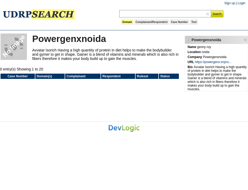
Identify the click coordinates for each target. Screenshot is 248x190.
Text (194, 22)
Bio (191, 67)
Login (241, 3)
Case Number (179, 22)
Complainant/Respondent (152, 22)
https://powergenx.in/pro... (213, 62)
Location (195, 52)
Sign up (229, 3)
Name (192, 47)
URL (191, 62)
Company (195, 57)
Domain (127, 22)
